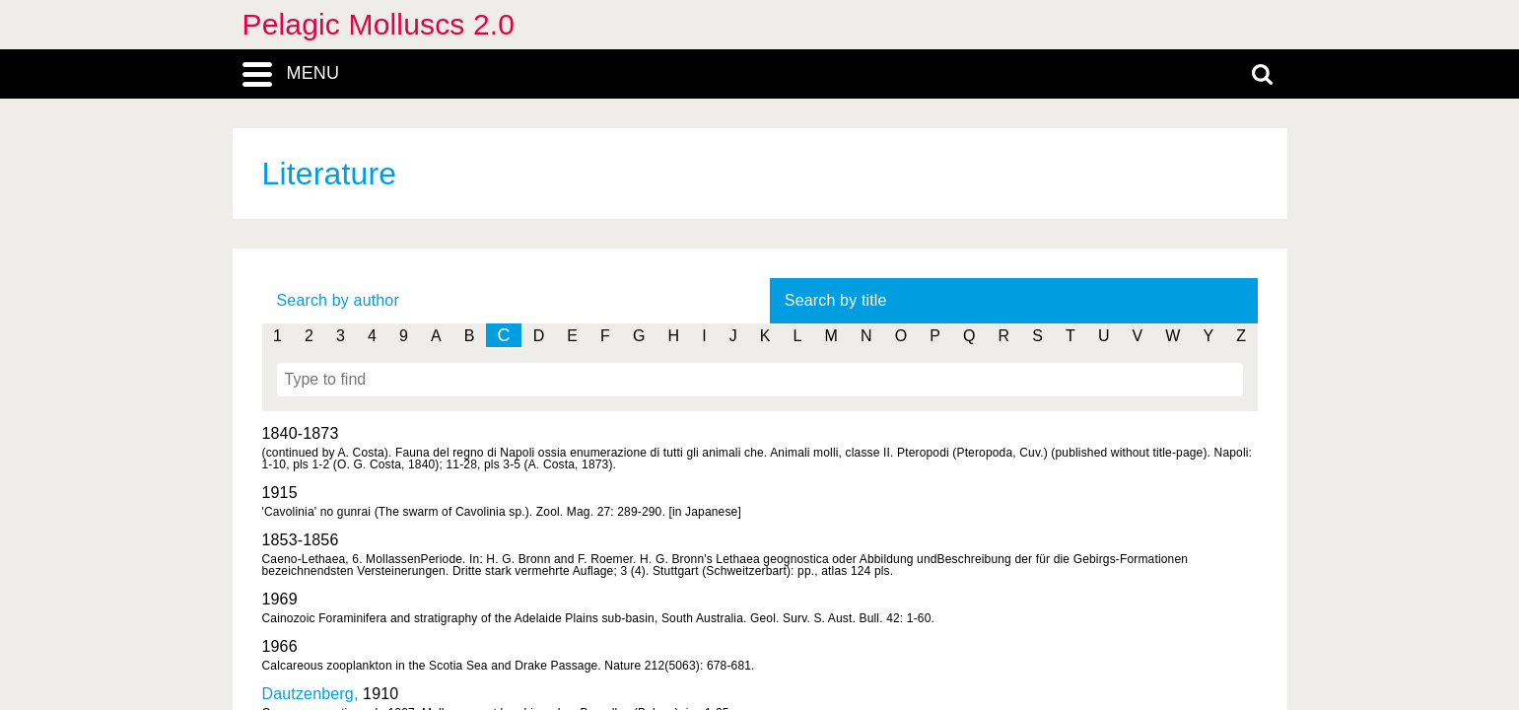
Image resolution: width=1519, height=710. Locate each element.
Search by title (836, 300)
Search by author (338, 300)
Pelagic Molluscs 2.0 (379, 24)
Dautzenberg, (313, 693)
